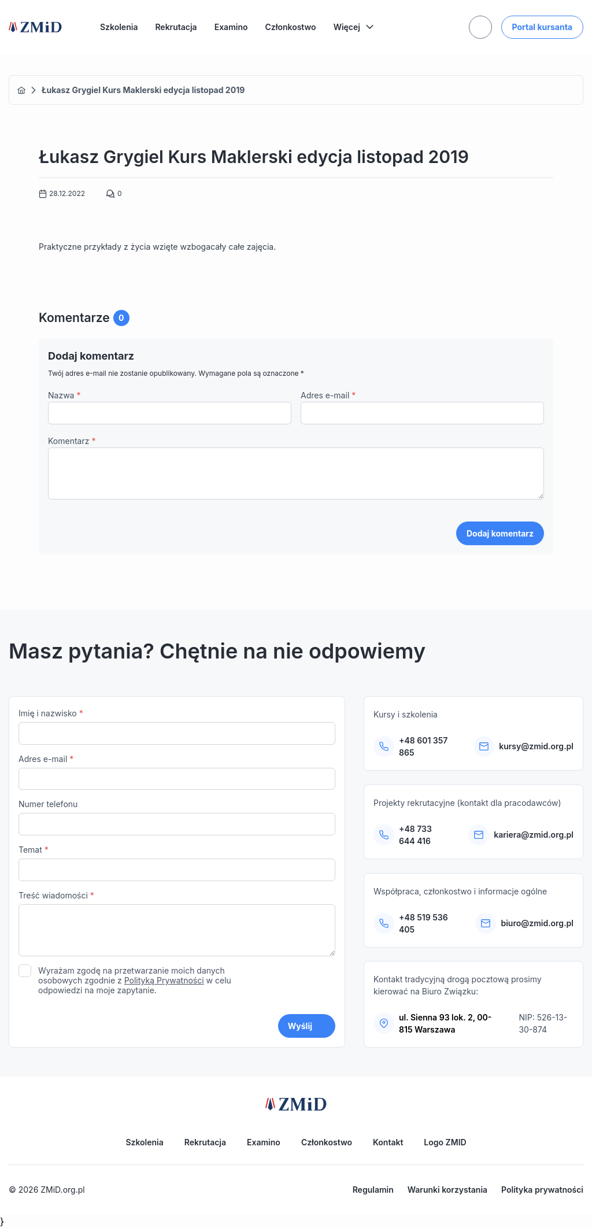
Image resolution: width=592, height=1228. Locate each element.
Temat (176, 863)
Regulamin (373, 1189)
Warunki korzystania (447, 1189)
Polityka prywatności (542, 1189)
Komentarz (71, 441)
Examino (231, 27)
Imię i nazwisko (176, 726)
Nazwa (64, 395)
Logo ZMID (445, 1142)
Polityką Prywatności (164, 980)
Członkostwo (290, 27)
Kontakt (388, 1142)
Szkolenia (119, 27)
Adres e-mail (328, 395)
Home (21, 90)
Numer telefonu (176, 817)
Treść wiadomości (176, 924)
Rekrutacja (176, 27)
